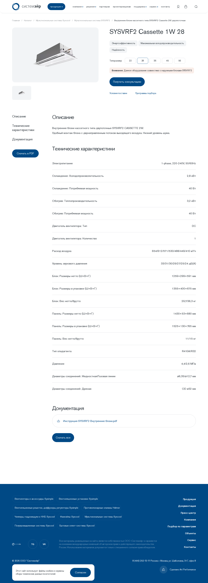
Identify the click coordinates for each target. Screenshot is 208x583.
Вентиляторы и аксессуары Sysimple (35, 495)
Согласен (80, 572)
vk (44, 546)
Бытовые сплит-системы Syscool (81, 526)
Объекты (190, 529)
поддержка (140, 6)
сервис (154, 6)
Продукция (189, 495)
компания (78, 6)
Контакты (190, 543)
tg (32, 546)
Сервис (191, 536)
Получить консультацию (128, 81)
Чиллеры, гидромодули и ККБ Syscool (36, 516)
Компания (190, 515)
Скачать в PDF (25, 153)
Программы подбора (145, 92)
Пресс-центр (188, 509)
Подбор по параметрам (182, 522)
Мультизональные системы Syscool (111, 516)
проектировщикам (122, 6)
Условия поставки (118, 92)
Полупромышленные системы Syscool (35, 526)
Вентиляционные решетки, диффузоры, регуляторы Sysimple (47, 506)
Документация (22, 139)
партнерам (104, 6)
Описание (19, 116)
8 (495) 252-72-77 (141, 560)
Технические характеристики (23, 128)
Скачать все (64, 437)
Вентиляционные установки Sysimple (83, 495)
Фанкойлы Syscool (74, 516)
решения (91, 6)
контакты (165, 6)
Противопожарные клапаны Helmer (107, 506)
